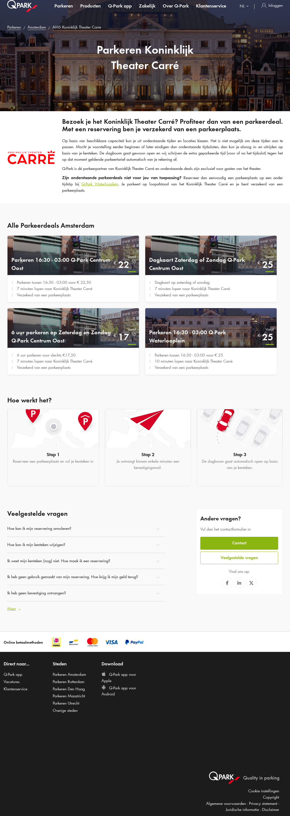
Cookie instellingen (263, 791)
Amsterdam (37, 27)
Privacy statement (263, 803)
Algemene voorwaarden (226, 803)
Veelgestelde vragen (239, 557)
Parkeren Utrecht (66, 703)
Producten (90, 11)
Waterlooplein (99, 184)
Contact (239, 543)
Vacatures (12, 681)
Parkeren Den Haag (69, 688)
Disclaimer (270, 809)
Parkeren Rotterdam (68, 681)
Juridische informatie (242, 809)
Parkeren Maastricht (69, 696)
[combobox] (245, 11)
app (120, 11)
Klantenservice (211, 11)
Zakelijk (147, 11)
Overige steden (65, 710)
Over (176, 11)
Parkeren (63, 11)
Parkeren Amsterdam (69, 674)
